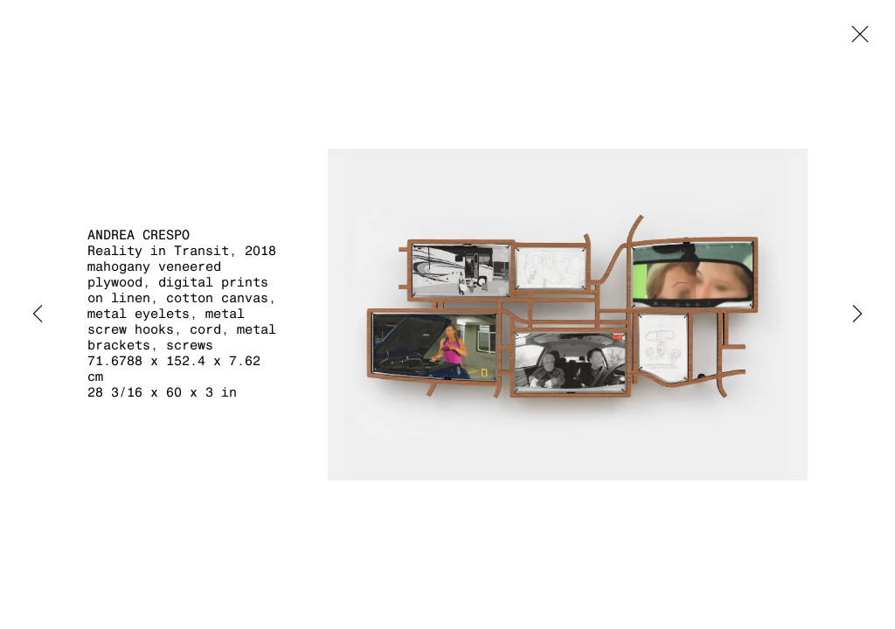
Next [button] (857, 314)
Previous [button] (37, 314)
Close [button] (856, 39)
